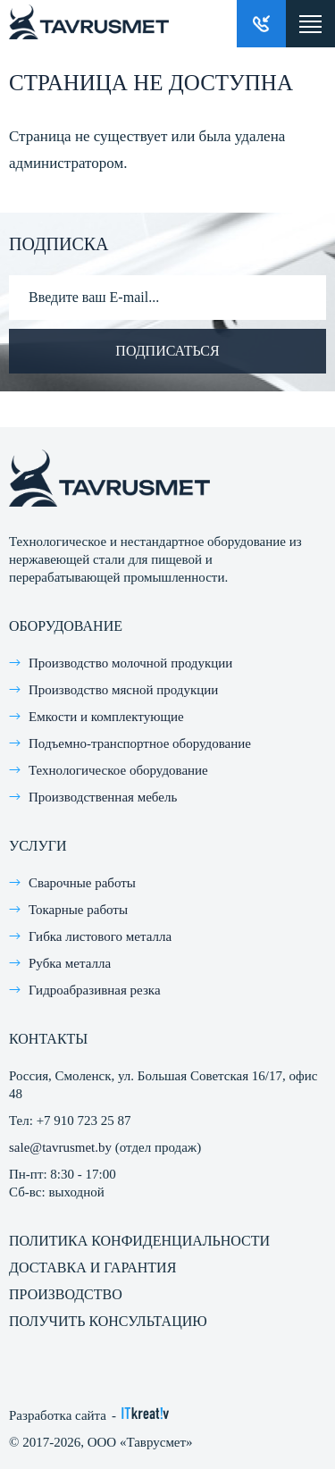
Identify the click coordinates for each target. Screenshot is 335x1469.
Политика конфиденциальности (139, 1240)
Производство (65, 1294)
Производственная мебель (103, 797)
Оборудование (65, 626)
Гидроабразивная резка (95, 990)
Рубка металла (70, 963)
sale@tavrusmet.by (60, 1147)
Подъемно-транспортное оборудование (140, 743)
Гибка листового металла (100, 936)
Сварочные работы (82, 883)
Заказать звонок (261, 23)
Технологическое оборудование (118, 770)
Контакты (48, 1038)
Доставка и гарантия (92, 1267)
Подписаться (167, 350)
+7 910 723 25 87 (84, 1120)
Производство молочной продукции (130, 663)
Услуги (38, 845)
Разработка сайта (57, 1415)
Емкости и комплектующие (106, 716)
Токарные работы (78, 909)
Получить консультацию (108, 1321)
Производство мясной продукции (123, 690)
